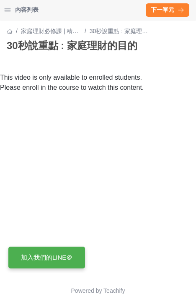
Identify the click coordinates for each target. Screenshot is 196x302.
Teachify (114, 290)
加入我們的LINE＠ (46, 257)
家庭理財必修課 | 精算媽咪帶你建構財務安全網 (50, 32)
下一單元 (167, 9)
